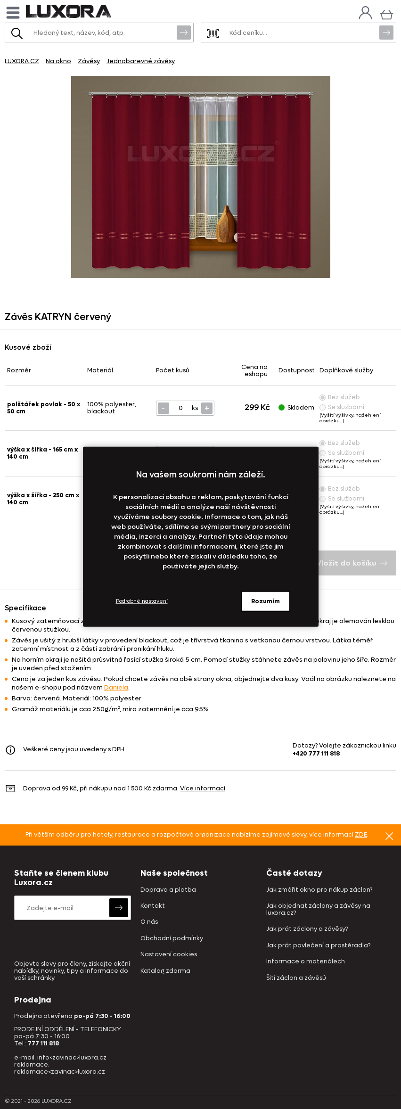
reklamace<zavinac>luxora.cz (59, 1072)
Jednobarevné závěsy (140, 61)
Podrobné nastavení (142, 601)
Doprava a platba (168, 890)
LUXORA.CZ (22, 61)
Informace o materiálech (305, 961)
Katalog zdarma (165, 971)
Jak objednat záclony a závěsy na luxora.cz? (318, 910)
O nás (149, 922)
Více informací (202, 788)
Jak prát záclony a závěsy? (307, 929)
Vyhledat (184, 32)
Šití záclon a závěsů (296, 978)
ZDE (361, 834)
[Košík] (386, 13)
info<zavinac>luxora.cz (71, 1057)
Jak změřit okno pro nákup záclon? (319, 890)
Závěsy (89, 61)
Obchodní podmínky (171, 938)
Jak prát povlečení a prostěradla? (318, 945)
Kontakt (152, 906)
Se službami (341, 407)
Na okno (58, 61)
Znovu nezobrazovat (389, 835)
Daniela (116, 687)
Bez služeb (339, 397)
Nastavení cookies (168, 954)
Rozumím (265, 601)
